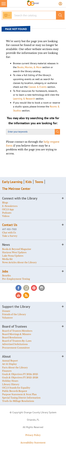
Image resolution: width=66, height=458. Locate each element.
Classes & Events (37, 86)
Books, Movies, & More (29, 67)
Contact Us (9, 225)
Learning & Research (24, 98)
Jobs (5, 271)
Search (57, 132)
